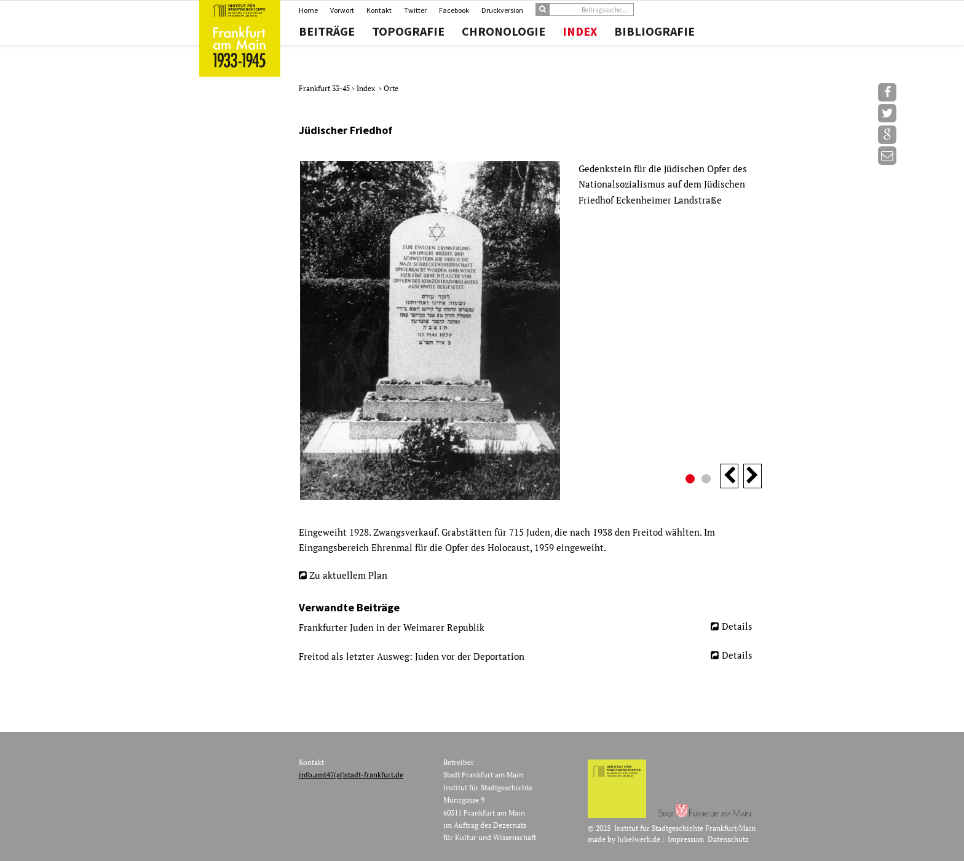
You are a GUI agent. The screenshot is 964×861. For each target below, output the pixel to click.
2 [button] (707, 480)
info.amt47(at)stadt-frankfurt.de (351, 774)
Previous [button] (729, 476)
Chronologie (503, 31)
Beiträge (327, 31)
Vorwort (342, 10)
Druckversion (502, 10)
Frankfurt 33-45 (325, 88)
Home (308, 10)
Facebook (454, 10)
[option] (530, 330)
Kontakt (379, 10)
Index (580, 31)
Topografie (408, 31)
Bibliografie (654, 31)
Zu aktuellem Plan (348, 575)
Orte (391, 88)
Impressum (686, 839)
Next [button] (752, 476)
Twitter (415, 10)
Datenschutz (728, 839)
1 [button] (691, 480)
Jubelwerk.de (638, 839)
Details (737, 626)
